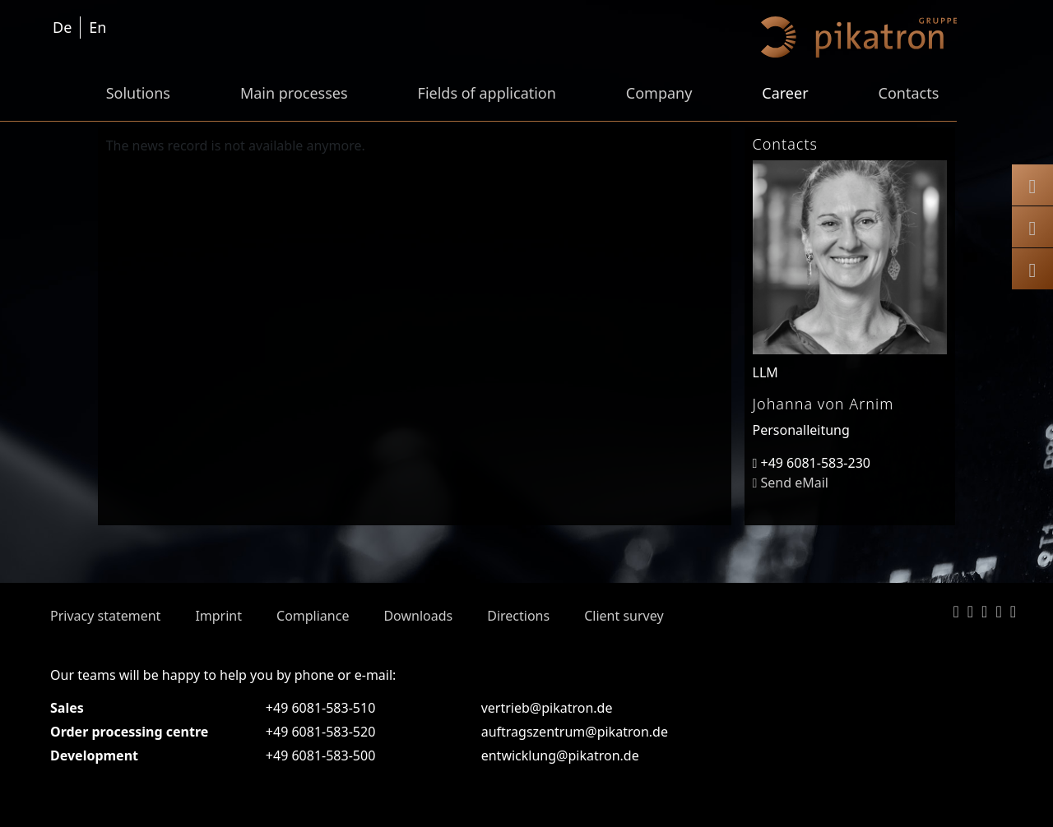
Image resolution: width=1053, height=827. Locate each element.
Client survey (623, 616)
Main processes (294, 93)
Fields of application (487, 93)
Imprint (218, 616)
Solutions (138, 93)
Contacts (909, 93)
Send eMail (790, 483)
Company (659, 93)
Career (785, 93)
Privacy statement (105, 616)
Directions (518, 616)
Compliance (312, 616)
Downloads (417, 616)
